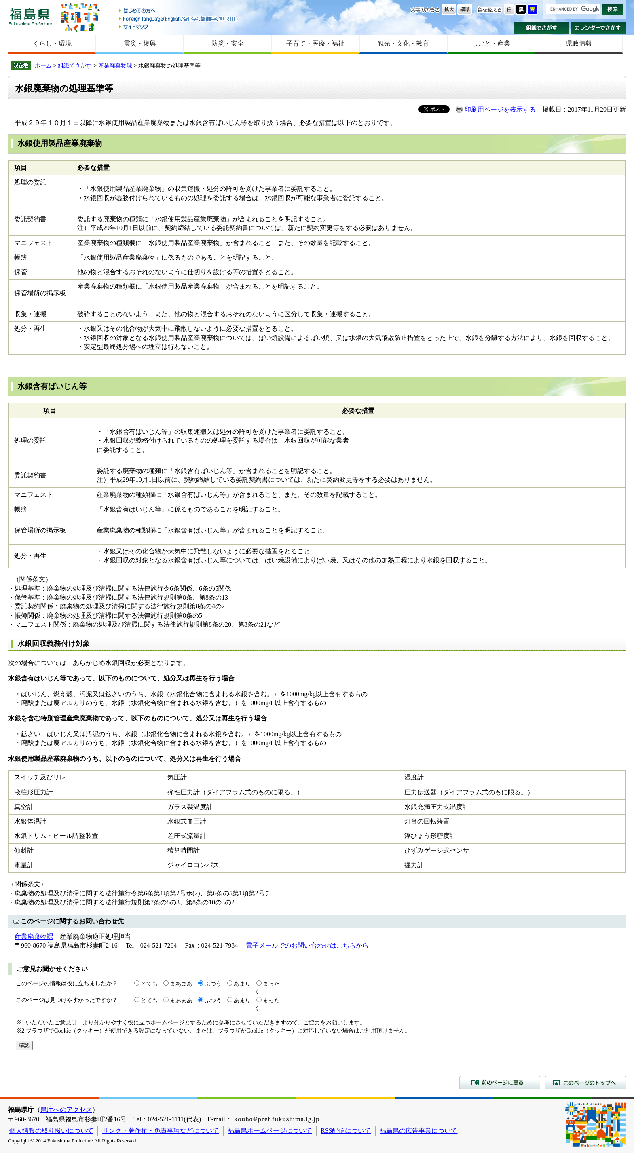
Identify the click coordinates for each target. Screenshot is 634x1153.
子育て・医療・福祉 (315, 43)
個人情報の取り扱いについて (51, 1130)
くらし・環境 (52, 43)
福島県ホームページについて (270, 1130)
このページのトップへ (585, 1082)
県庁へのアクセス (66, 1109)
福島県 (30, 16)
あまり (242, 983)
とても (149, 983)
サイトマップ (179, 26)
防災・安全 (227, 43)
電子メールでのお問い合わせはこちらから (307, 945)
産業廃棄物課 (115, 65)
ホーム (43, 65)
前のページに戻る (499, 1082)
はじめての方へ (179, 11)
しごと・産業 (490, 43)
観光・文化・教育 (403, 43)
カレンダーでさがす (598, 28)
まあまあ (181, 983)
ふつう (213, 983)
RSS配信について (346, 1130)
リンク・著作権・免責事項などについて (160, 1130)
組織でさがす (541, 28)
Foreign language (179, 19)
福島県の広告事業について (418, 1130)
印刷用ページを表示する (500, 109)
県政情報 (579, 43)
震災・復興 (140, 43)
